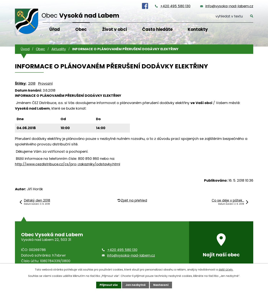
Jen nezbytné (135, 285)
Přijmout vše (109, 285)
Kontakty (198, 29)
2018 (31, 83)
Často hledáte (157, 29)
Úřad (54, 29)
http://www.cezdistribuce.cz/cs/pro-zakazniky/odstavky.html (67, 164)
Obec (81, 29)
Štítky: (20, 83)
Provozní (45, 83)
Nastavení (161, 285)
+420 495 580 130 (175, 6)
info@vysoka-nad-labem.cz (229, 6)
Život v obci (114, 29)
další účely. (226, 269)
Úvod (25, 49)
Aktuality (58, 49)
